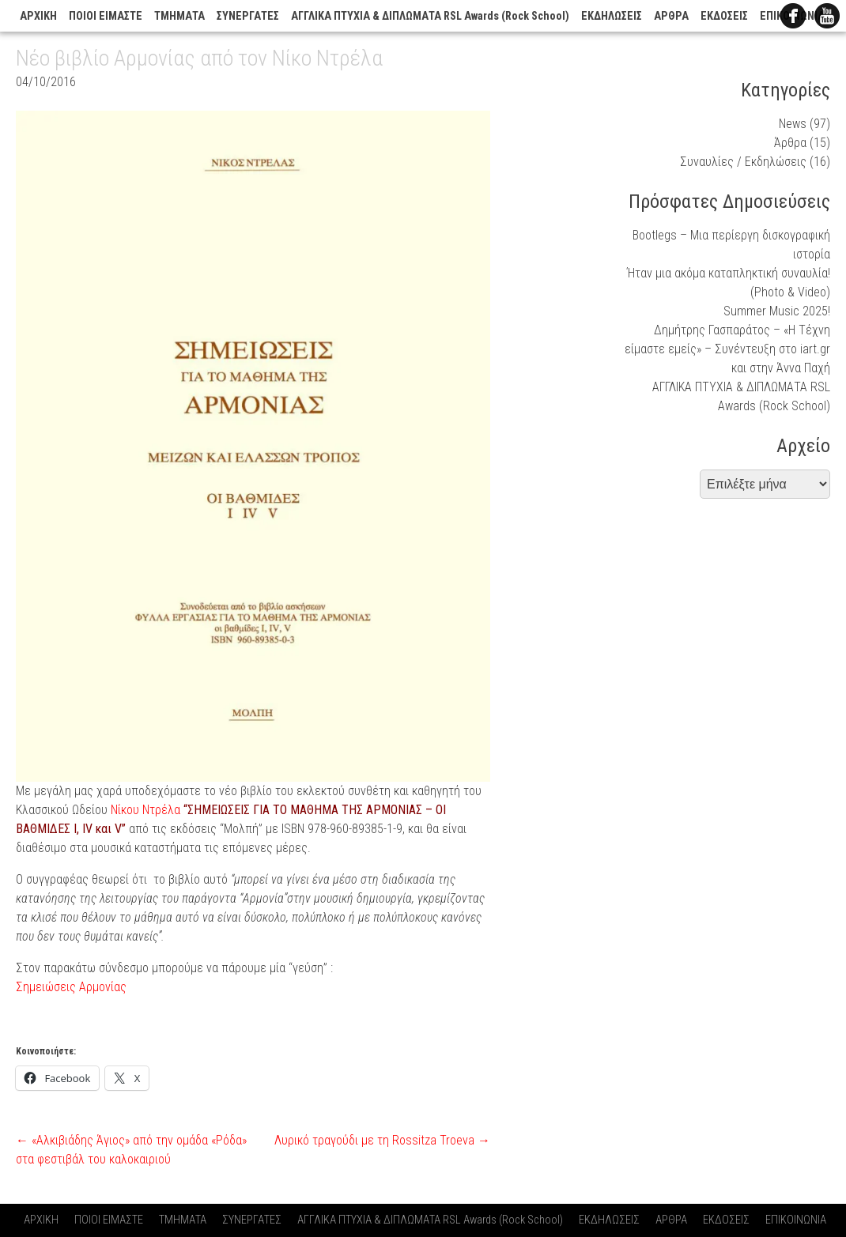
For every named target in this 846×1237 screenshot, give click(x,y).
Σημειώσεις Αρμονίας (71, 986)
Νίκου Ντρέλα (144, 809)
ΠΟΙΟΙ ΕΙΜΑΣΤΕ (105, 16)
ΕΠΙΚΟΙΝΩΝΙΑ (795, 1220)
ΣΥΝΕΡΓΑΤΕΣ (248, 16)
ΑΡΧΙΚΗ (38, 16)
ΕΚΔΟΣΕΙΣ (724, 16)
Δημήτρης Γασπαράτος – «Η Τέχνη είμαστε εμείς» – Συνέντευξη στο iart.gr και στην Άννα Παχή (727, 348)
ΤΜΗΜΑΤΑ (179, 16)
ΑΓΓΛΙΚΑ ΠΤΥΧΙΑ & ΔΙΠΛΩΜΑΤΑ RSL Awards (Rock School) (430, 16)
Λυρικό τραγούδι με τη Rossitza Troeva (382, 1140)
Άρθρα (790, 142)
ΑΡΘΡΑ (671, 16)
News (792, 123)
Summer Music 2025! (776, 311)
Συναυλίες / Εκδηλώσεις (743, 161)
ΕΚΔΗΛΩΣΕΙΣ (611, 16)
